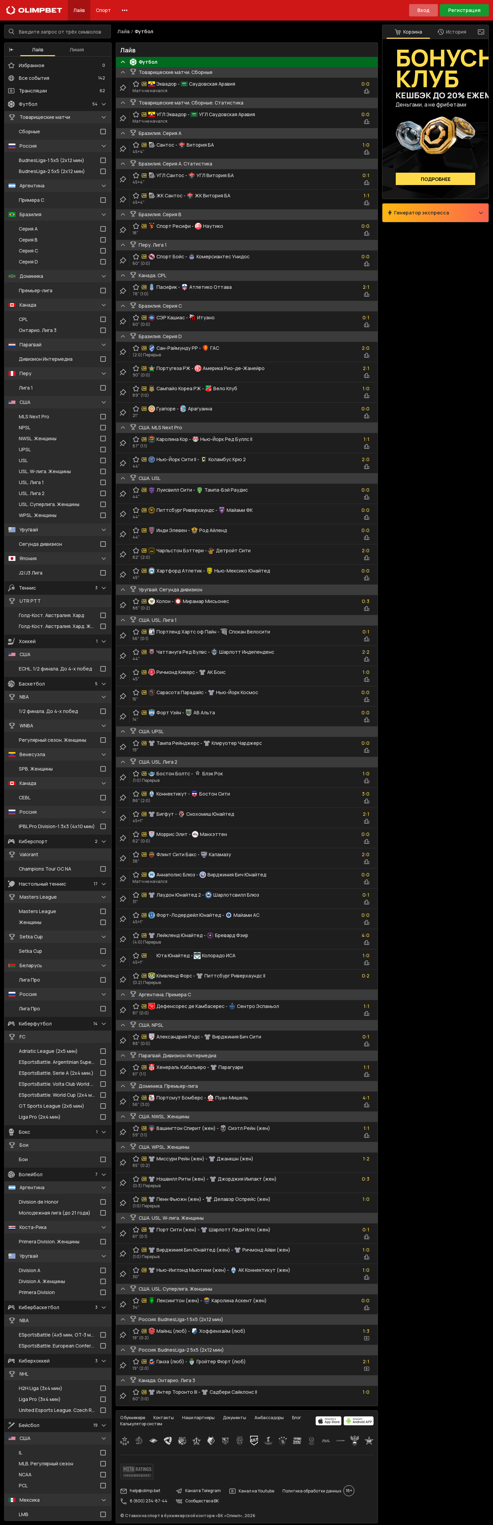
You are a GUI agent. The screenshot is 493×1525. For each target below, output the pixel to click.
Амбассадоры (269, 1418)
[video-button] (366, 1338)
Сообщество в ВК (197, 1501)
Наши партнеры (198, 1418)
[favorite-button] (135, 84)
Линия (76, 49)
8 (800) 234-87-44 (143, 1501)
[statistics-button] (366, 91)
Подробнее (436, 179)
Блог (296, 1418)
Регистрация (464, 10)
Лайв (79, 10)
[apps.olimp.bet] (329, 1420)
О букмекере (132, 1418)
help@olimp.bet (140, 1491)
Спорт (103, 10)
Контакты (163, 1418)
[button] (11, 50)
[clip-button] (123, 87)
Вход (423, 10)
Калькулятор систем (141, 1424)
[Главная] (34, 10)
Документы (234, 1418)
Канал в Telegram (198, 1491)
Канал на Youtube (251, 1491)
